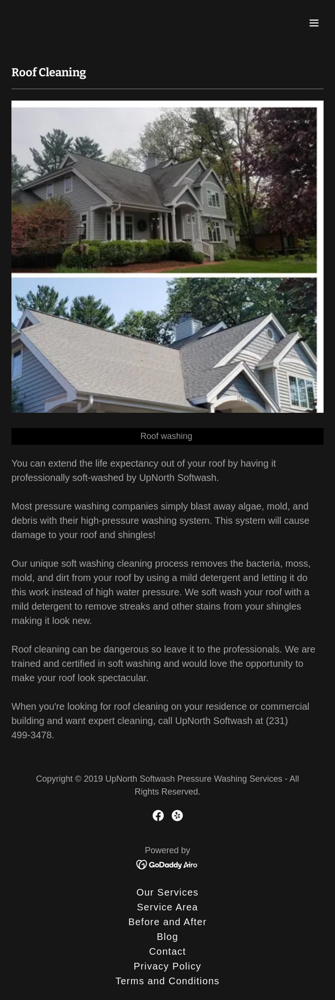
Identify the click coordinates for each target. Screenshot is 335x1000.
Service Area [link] (167, 907)
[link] (48, 23)
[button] (314, 22)
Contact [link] (167, 951)
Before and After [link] (167, 922)
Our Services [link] (167, 892)
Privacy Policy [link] (167, 966)
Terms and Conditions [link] (167, 981)
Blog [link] (167, 936)
